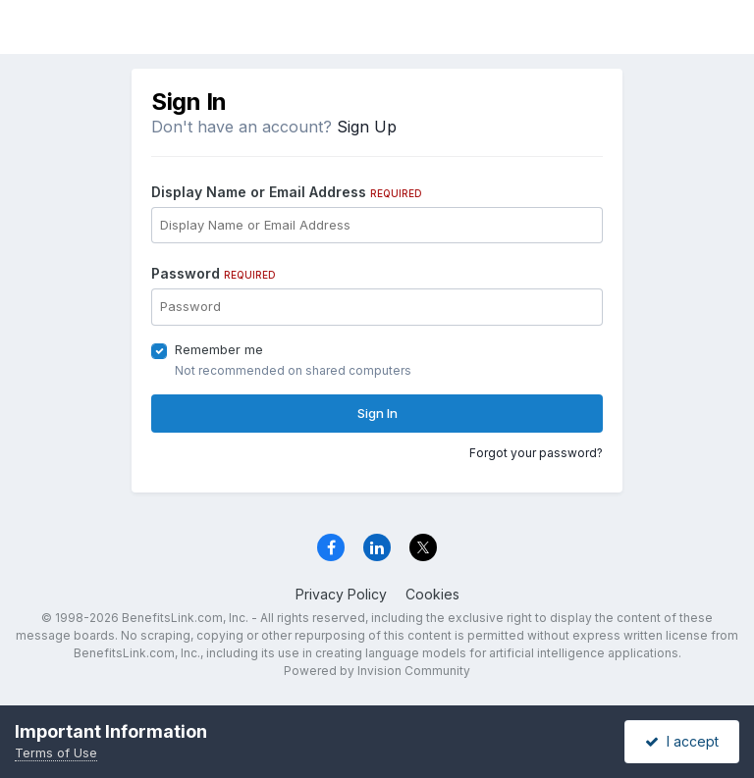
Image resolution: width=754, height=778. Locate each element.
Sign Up (367, 126)
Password (213, 273)
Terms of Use (56, 752)
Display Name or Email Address (286, 191)
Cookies (432, 594)
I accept (682, 741)
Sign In (377, 413)
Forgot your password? (536, 452)
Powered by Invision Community (377, 670)
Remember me (219, 349)
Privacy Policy (341, 594)
